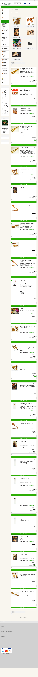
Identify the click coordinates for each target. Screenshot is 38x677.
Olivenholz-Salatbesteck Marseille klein (26, 177)
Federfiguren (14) (4, 72)
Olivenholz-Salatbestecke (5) (4, 33)
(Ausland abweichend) (31, 85)
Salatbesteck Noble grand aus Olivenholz (27, 392)
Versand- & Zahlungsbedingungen (5, 638)
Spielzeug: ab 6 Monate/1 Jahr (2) (4, 75)
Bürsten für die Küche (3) (5, 44)
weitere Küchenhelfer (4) (5, 41)
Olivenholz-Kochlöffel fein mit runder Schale (27, 468)
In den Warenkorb (23, 94)
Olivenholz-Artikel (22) (4, 46)
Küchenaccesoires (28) (4, 23)
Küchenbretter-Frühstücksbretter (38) (5, 19)
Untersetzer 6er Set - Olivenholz (25, 117)
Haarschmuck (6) (4, 64)
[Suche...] (15, 3)
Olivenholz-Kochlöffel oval (24, 486)
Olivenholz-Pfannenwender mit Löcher (26, 431)
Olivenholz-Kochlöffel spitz (24, 506)
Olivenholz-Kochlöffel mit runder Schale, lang (27, 526)
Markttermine (17, 7)
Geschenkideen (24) (4, 69)
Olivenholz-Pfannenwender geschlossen (27, 213)
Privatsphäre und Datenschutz (5, 643)
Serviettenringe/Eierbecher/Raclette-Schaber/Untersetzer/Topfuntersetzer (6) (5, 36)
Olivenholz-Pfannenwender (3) (5, 30)
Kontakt (2, 636)
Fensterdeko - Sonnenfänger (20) (4, 53)
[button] (26, 0)
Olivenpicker (22, 195)
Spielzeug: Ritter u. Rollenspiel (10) (5, 81)
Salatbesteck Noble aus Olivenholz (26, 353)
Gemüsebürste (22, 317)
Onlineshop (16, 675)
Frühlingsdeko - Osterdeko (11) (4, 12)
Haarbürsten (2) (4, 67)
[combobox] (17, 71)
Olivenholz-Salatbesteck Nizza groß (26, 581)
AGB (1, 641)
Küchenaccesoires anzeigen (4, 25)
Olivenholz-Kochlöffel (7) (4, 27)
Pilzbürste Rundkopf (23, 562)
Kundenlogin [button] (31, 0)
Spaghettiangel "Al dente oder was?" (26, 288)
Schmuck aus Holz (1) (4, 61)
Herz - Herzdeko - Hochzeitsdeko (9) (4, 15)
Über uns (11, 7)
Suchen (8, 7)
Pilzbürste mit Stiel (23, 449)
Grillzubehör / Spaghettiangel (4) (5, 39)
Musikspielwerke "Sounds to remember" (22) (5, 57)
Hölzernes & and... (4, 139)
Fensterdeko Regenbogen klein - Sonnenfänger (5, 129)
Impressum (2, 635)
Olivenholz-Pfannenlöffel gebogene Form (27, 599)
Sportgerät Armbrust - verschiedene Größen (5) (5, 84)
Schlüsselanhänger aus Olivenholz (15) (5, 49)
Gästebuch (3, 7)
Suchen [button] (23, 0)
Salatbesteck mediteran (24, 545)
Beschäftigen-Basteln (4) (4, 78)
